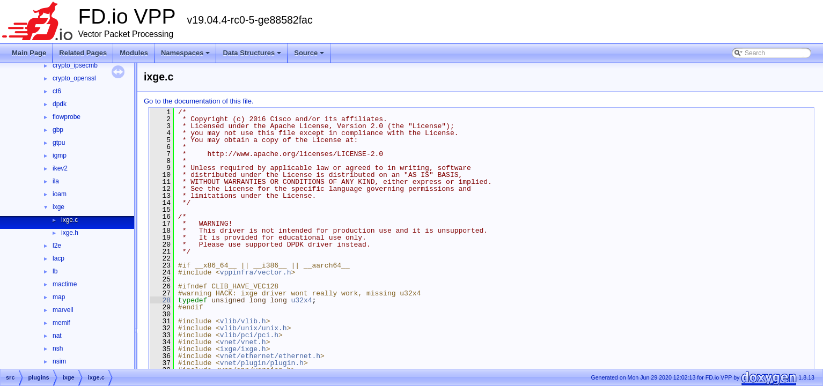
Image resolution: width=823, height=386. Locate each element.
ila (56, 181)
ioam (60, 194)
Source (310, 56)
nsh (58, 348)
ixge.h (69, 232)
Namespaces (186, 56)
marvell (63, 310)
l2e (57, 245)
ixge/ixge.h (243, 349)
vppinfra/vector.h (255, 272)
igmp (60, 155)
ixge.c (69, 220)
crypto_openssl (74, 78)
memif (61, 322)
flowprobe (66, 117)
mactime (65, 284)
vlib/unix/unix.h (253, 328)
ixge (58, 207)
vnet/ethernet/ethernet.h (270, 356)
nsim (59, 361)
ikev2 (60, 168)
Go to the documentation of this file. (199, 101)
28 (160, 300)
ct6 (57, 91)
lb (55, 271)
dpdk (60, 104)
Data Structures (253, 56)
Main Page (29, 53)
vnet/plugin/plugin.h (262, 363)
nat (57, 335)
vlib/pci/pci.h (249, 335)
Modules (134, 53)
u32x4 (301, 300)
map (59, 297)
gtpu (59, 142)
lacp (58, 258)
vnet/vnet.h (243, 342)
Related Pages (83, 53)
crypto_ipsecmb (75, 65)
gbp (58, 129)
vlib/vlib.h (243, 321)
